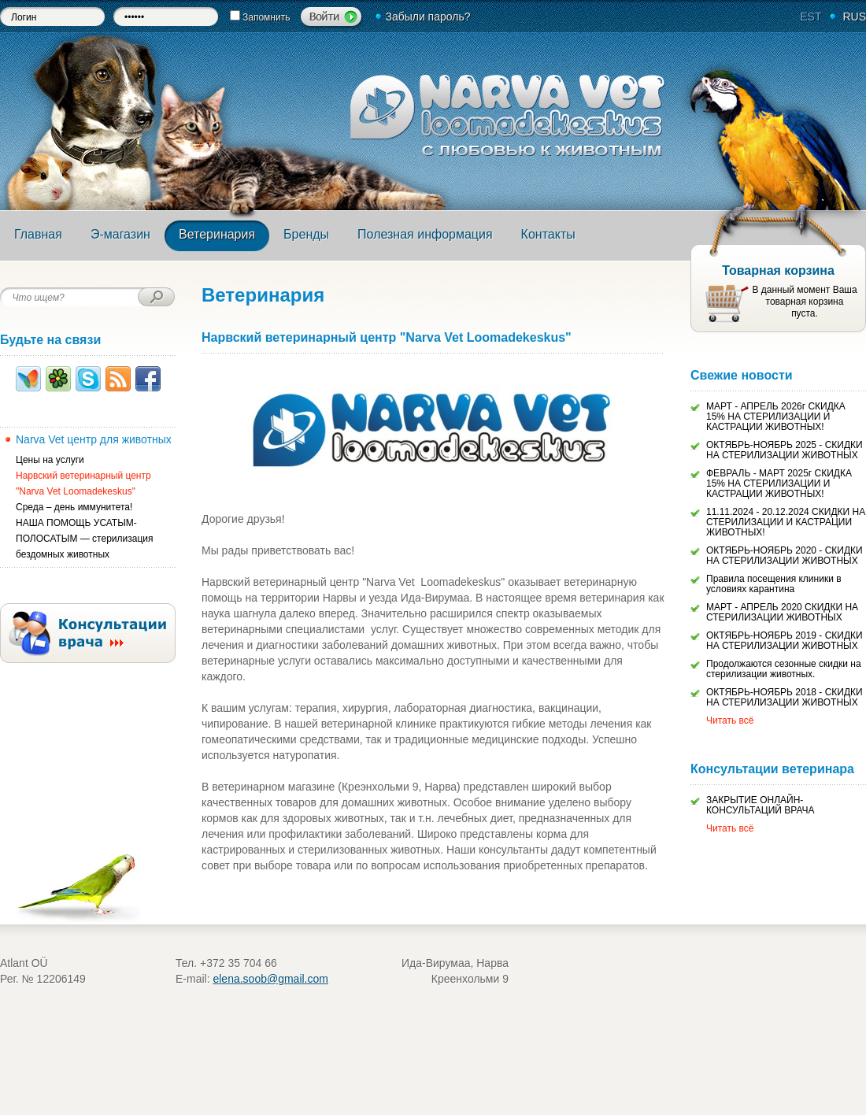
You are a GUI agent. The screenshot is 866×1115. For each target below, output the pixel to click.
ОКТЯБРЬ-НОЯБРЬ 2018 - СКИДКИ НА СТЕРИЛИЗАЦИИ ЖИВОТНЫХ (784, 697)
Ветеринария (217, 234)
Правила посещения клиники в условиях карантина (774, 584)
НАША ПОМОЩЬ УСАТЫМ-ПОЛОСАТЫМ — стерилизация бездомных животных (85, 538)
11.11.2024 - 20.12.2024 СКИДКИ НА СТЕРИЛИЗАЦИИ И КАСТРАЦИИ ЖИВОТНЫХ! (785, 522)
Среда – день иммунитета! (74, 507)
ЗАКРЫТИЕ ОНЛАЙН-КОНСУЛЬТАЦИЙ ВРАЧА (760, 805)
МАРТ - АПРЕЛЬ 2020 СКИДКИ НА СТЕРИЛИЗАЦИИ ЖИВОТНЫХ (782, 612)
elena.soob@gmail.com (270, 978)
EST (810, 16)
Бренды (306, 234)
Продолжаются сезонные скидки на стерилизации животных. (783, 669)
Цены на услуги (50, 459)
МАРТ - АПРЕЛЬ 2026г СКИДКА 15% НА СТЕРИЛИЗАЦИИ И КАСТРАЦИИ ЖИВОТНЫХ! (776, 416)
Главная (38, 234)
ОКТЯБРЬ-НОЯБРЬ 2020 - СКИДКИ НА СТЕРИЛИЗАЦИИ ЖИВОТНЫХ (784, 555)
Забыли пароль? (427, 16)
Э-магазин (120, 234)
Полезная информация (425, 234)
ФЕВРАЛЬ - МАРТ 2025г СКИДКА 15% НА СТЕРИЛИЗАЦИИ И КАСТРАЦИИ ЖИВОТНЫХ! (779, 483)
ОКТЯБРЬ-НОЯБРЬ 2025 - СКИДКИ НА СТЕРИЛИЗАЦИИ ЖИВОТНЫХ (784, 450)
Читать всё (729, 720)
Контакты (548, 234)
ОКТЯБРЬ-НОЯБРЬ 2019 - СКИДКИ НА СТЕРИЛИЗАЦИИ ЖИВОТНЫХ (784, 640)
